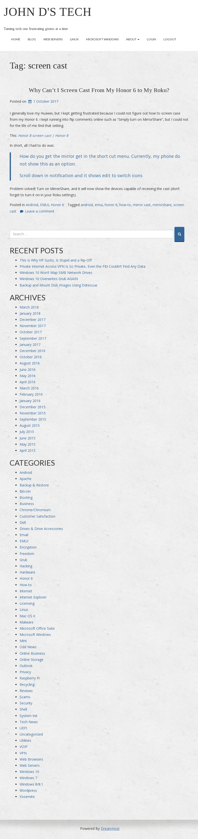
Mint (23, 640)
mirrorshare (162, 204)
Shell (23, 709)
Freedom (27, 553)
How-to (26, 584)
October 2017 (31, 332)
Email (24, 534)
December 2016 (32, 350)
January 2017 (30, 344)
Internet (26, 591)
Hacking (26, 566)
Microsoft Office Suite (37, 628)
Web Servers (53, 39)
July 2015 (27, 431)
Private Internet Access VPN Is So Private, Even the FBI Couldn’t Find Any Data (82, 266)
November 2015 (33, 413)
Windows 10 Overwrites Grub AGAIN (49, 278)
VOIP (24, 746)
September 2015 (33, 419)
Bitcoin (25, 491)
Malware (26, 622)
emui (99, 204)
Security (26, 703)
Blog (32, 39)
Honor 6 (57, 204)
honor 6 (111, 204)
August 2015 (30, 425)
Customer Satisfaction (37, 516)
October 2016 (31, 357)
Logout (170, 39)
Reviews (26, 690)
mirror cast (142, 204)
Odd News (28, 647)
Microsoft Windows (102, 39)
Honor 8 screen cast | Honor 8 (43, 135)
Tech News (29, 721)
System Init (28, 715)
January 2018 (30, 313)
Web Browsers (31, 759)
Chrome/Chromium (35, 509)
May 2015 (27, 444)
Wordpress (28, 790)
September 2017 (33, 338)
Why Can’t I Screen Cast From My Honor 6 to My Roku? (99, 90)
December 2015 (32, 407)
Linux (74, 39)
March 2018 (29, 307)
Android (32, 204)
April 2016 (27, 382)
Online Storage (31, 659)
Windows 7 (28, 777)
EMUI (44, 204)
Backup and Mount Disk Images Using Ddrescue (58, 285)
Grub (23, 559)
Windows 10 (29, 771)
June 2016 (27, 369)
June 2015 (27, 438)
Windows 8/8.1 (31, 784)
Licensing (27, 603)
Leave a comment (39, 211)
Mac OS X (27, 616)
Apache (26, 478)
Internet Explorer (33, 597)
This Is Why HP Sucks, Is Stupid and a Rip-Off (56, 260)
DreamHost (110, 828)
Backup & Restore (34, 485)
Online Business (32, 653)
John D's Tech (48, 11)
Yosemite (27, 796)
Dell (23, 522)
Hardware (27, 572)
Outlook (26, 665)
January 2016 (30, 400)
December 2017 (32, 319)
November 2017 (33, 325)
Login (151, 39)
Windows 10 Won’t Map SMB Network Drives (56, 272)
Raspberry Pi (30, 678)
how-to (125, 204)
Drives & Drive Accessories (41, 528)
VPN (23, 753)
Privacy (25, 672)
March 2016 (29, 388)
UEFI (23, 728)
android (87, 204)
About (132, 39)
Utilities (25, 740)
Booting (26, 497)
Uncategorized (31, 734)
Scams (25, 697)
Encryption (28, 547)
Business (27, 503)
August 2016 (30, 363)
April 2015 (27, 450)
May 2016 (27, 375)
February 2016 (31, 394)
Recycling (27, 684)
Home (15, 39)
